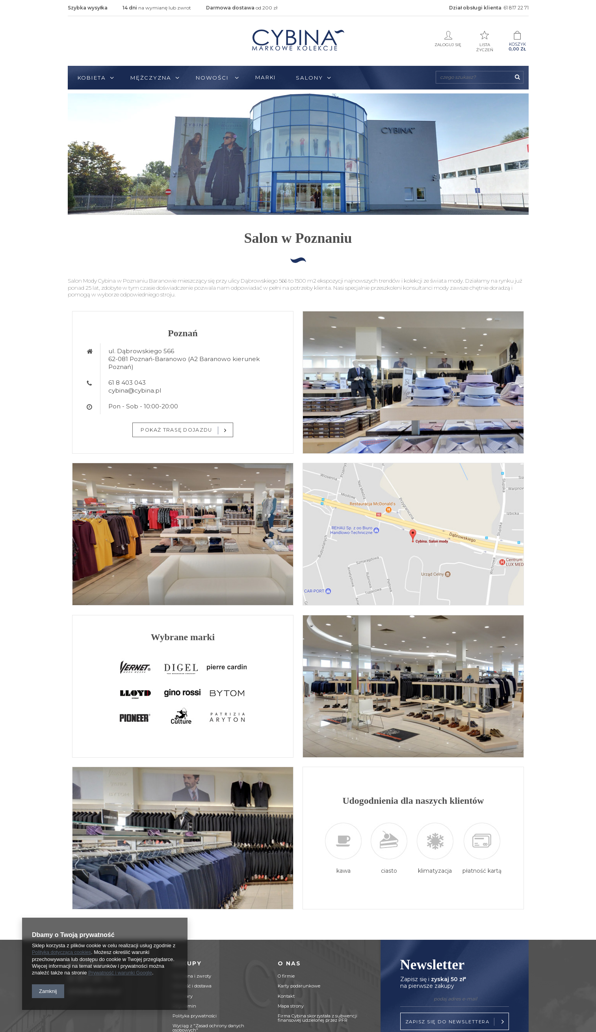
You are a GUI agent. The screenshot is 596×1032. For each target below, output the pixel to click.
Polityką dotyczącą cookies (62, 953)
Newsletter (454, 974)
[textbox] (480, 77)
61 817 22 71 (516, 8)
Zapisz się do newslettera (456, 1022)
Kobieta (92, 78)
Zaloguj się (448, 38)
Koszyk (517, 41)
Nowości (213, 78)
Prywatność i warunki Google (121, 973)
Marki (266, 77)
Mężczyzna (150, 78)
